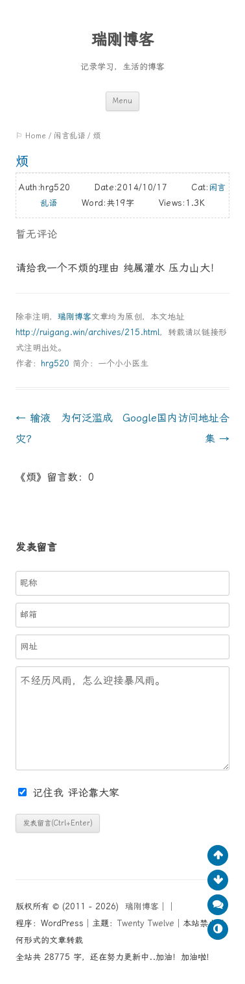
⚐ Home (31, 135)
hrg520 (55, 363)
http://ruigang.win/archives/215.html (87, 332)
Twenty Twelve (145, 923)
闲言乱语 (69, 135)
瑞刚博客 (122, 40)
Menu (122, 101)
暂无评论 (36, 234)
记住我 (42, 793)
